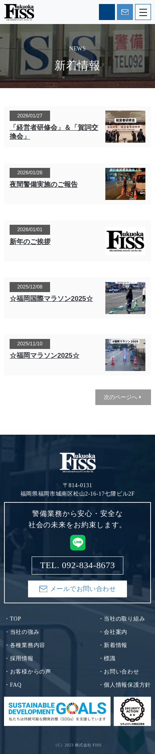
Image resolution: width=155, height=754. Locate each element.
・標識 (107, 658)
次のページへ (120, 397)
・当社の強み (21, 632)
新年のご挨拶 (30, 242)
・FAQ (13, 685)
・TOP (12, 619)
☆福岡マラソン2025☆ (44, 355)
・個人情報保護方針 (124, 685)
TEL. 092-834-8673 (107, 12)
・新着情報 (113, 645)
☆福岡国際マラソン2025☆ (51, 298)
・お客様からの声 (27, 672)
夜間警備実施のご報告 (44, 184)
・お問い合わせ (118, 672)
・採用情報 (19, 658)
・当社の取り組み (121, 619)
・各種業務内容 (24, 645)
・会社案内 (113, 632)
